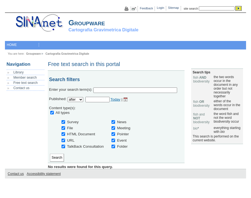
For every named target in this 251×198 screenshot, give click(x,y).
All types (62, 113)
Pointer (123, 134)
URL (70, 140)
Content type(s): (62, 108)
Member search (25, 77)
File (70, 128)
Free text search (25, 83)
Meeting (123, 128)
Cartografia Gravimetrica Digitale (67, 53)
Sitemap (173, 7)
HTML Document (81, 134)
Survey (73, 122)
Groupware (33, 53)
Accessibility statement (44, 174)
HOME (12, 45)
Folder (122, 146)
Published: (57, 99)
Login (160, 7)
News (121, 122)
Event (122, 140)
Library (18, 72)
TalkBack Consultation (85, 146)
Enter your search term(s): (71, 89)
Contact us (21, 88)
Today (115, 99)
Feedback (146, 8)
